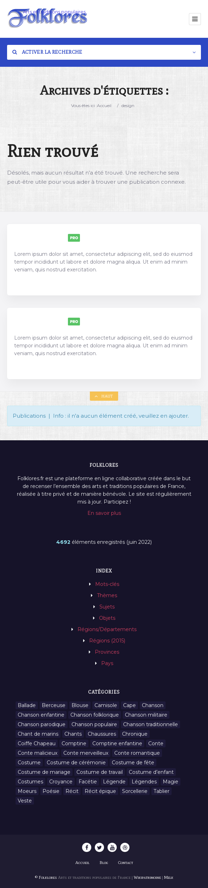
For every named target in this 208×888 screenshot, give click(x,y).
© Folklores (46, 877)
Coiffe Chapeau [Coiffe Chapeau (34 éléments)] (37, 743)
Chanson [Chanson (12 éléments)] (152, 705)
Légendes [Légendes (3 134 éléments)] (144, 781)
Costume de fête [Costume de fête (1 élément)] (133, 762)
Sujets (107, 607)
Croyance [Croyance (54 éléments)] (61, 781)
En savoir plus (104, 513)
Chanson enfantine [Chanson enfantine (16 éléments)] (41, 715)
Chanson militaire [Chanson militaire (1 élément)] (146, 715)
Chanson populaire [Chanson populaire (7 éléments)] (94, 724)
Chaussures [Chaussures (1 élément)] (102, 734)
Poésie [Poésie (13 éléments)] (50, 791)
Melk (168, 877)
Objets (107, 618)
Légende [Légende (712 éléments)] (114, 781)
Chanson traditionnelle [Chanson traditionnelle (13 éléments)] (150, 724)
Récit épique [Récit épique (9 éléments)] (100, 791)
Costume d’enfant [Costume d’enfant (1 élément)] (151, 772)
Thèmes (107, 595)
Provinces (107, 652)
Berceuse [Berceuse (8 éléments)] (53, 705)
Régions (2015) (107, 640)
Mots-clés (107, 584)
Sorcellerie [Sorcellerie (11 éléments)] (135, 791)
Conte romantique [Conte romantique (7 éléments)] (137, 753)
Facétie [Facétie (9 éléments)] (88, 781)
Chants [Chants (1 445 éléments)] (73, 734)
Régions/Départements (107, 629)
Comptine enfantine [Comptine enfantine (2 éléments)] (117, 743)
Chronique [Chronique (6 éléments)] (135, 734)
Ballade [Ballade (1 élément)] (27, 705)
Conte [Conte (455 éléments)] (155, 743)
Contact (125, 862)
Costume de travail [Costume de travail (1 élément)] (99, 772)
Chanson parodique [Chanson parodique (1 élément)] (41, 724)
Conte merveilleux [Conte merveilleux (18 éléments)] (85, 753)
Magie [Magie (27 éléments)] (170, 781)
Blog (103, 862)
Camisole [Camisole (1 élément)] (105, 705)
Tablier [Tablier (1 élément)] (161, 791)
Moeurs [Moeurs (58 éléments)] (27, 791)
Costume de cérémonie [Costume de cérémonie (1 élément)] (76, 762)
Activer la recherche (47, 52)
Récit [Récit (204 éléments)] (72, 791)
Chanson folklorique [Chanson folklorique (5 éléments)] (94, 715)
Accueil (104, 105)
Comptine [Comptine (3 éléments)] (74, 743)
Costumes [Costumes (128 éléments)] (30, 781)
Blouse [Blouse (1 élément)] (79, 705)
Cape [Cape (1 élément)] (129, 705)
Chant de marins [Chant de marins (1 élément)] (38, 734)
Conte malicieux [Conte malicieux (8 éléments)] (37, 753)
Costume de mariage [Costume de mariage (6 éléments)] (44, 772)
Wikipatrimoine (147, 877)
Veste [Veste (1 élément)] (25, 801)
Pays (107, 663)
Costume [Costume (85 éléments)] (29, 762)
